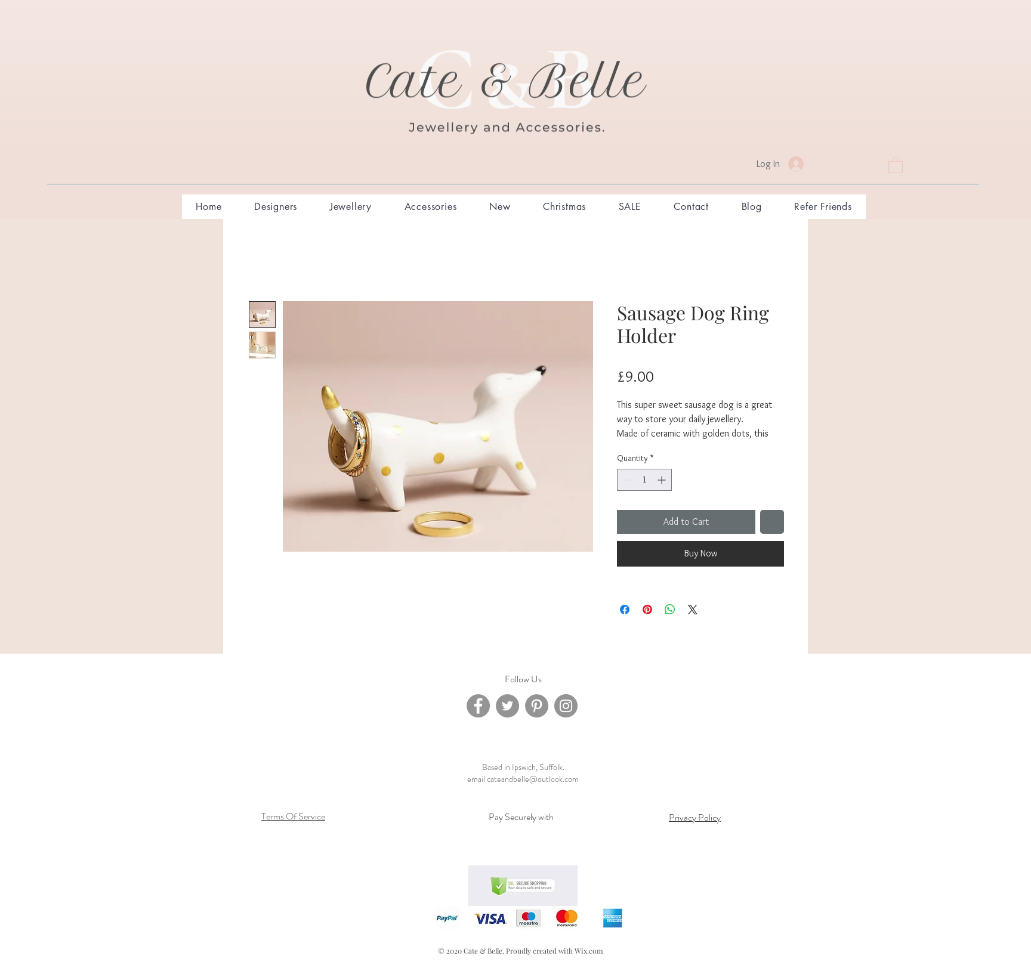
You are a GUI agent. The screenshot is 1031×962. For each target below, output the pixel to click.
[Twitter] (507, 705)
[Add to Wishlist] (772, 522)
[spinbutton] (644, 479)
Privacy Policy (695, 817)
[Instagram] (566, 705)
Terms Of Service (293, 816)
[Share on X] (693, 609)
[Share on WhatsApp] (670, 609)
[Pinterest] (536, 705)
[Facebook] (478, 705)
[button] (895, 164)
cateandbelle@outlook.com (533, 779)
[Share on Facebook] (625, 609)
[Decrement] (626, 479)
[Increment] (662, 479)
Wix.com (589, 950)
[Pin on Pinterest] (647, 609)
